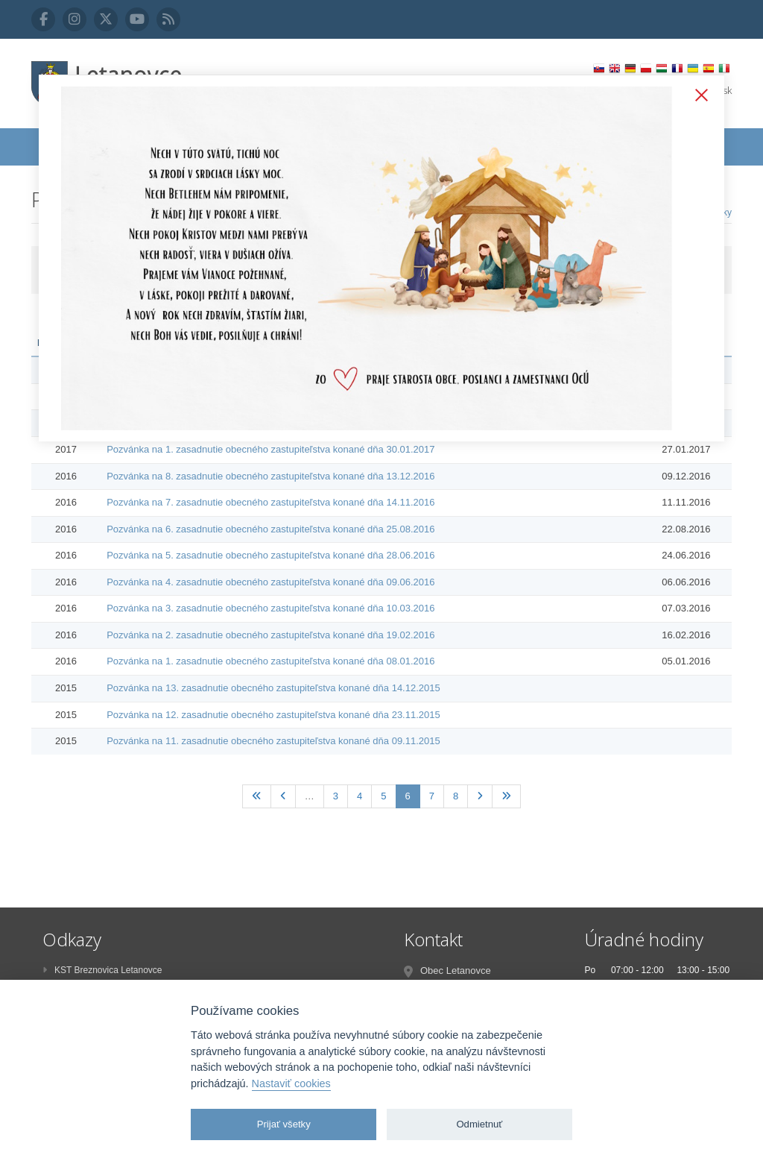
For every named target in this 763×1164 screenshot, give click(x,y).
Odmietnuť (479, 1124)
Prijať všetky (284, 1124)
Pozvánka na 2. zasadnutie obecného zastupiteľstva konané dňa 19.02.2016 (270, 635)
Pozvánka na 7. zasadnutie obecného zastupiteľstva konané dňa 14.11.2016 (270, 502)
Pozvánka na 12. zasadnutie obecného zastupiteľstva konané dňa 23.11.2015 (273, 714)
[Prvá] (256, 796)
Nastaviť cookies (291, 1083)
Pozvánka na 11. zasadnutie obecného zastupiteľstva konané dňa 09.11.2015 (273, 740)
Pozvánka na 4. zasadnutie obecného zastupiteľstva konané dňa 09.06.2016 (270, 582)
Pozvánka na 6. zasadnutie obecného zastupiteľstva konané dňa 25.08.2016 (270, 529)
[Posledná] (506, 796)
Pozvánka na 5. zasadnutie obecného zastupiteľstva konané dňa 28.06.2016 (270, 555)
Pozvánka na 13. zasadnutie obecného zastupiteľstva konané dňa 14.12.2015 (273, 687)
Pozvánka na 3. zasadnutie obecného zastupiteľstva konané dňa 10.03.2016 (270, 608)
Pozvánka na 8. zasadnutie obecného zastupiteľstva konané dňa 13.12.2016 (270, 476)
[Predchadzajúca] (283, 796)
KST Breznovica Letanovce (102, 970)
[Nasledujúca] (480, 796)
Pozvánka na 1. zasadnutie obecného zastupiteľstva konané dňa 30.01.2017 (270, 449)
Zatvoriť (698, 96)
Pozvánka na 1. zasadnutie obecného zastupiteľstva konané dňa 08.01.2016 (270, 661)
